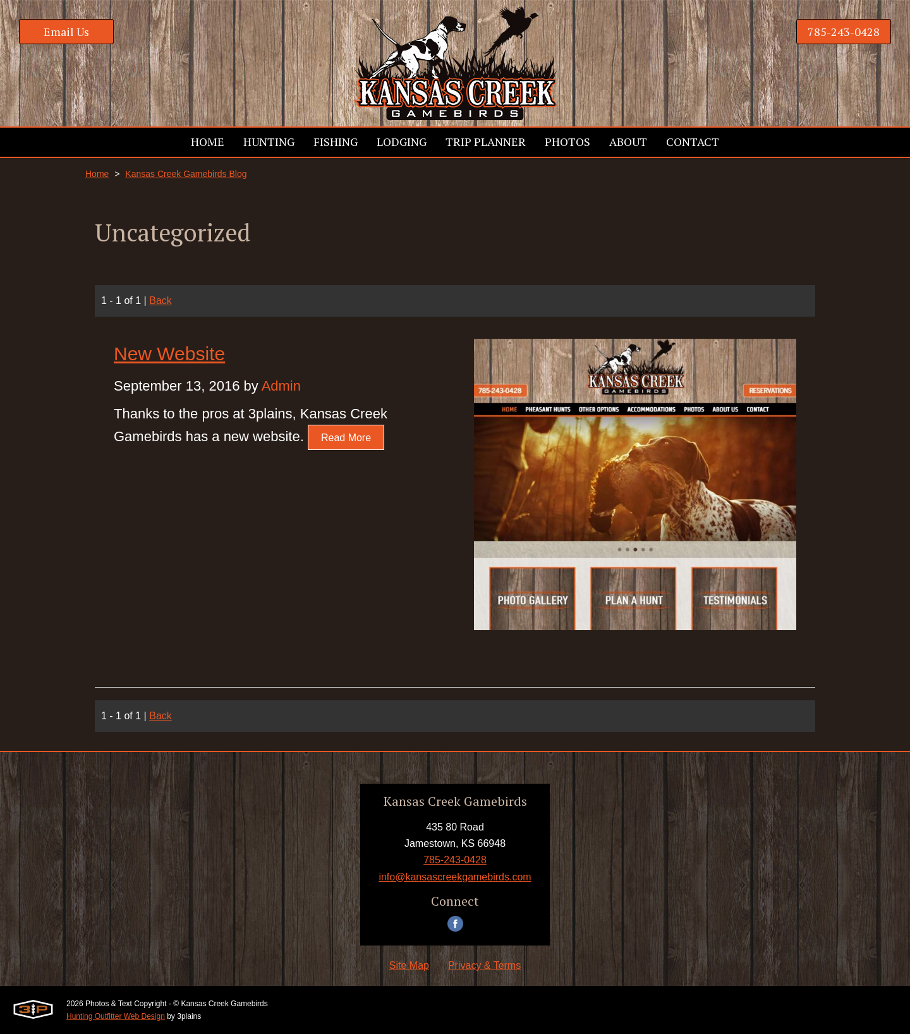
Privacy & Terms (484, 965)
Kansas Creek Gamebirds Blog (185, 174)
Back (160, 300)
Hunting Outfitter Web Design (115, 1016)
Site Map (409, 965)
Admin (281, 386)
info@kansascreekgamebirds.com (455, 877)
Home (97, 174)
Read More (346, 437)
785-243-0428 (844, 31)
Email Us (66, 31)
